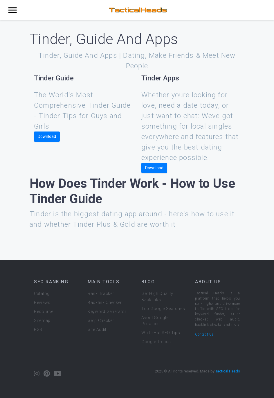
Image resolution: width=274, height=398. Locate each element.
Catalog (42, 293)
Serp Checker (101, 320)
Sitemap (42, 320)
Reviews (42, 302)
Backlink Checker (105, 302)
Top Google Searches (163, 308)
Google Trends (156, 341)
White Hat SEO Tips (160, 332)
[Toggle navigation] (13, 10)
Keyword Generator (107, 311)
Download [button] (47, 136)
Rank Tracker (101, 293)
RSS (38, 329)
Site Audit (97, 329)
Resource (43, 311)
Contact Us (204, 334)
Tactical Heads (227, 371)
